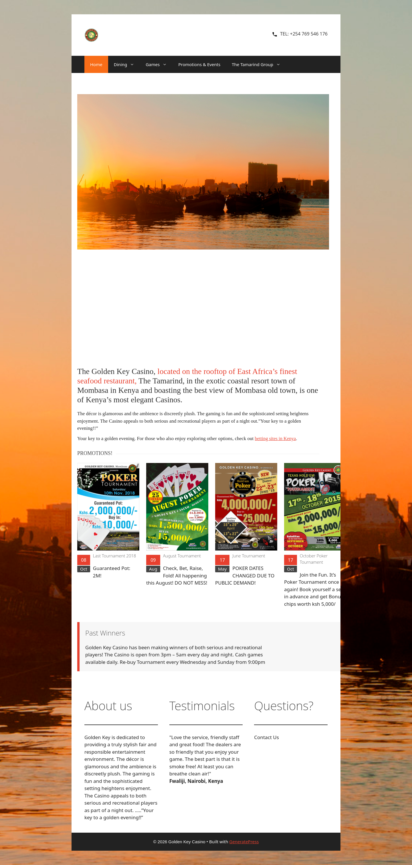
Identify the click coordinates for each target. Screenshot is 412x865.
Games (159, 64)
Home (96, 64)
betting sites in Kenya (276, 438)
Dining (127, 64)
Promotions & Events (199, 64)
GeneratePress (244, 841)
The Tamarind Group (259, 64)
